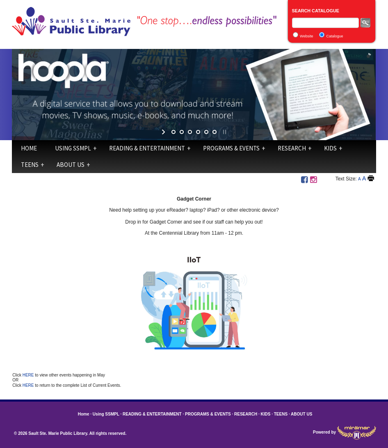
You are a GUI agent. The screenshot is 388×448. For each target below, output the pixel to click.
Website (306, 36)
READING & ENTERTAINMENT (147, 148)
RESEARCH (292, 148)
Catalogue (334, 36)
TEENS (30, 165)
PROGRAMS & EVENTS (231, 148)
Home (29, 148)
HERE (29, 375)
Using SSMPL (73, 148)
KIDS (330, 148)
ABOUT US (70, 165)
